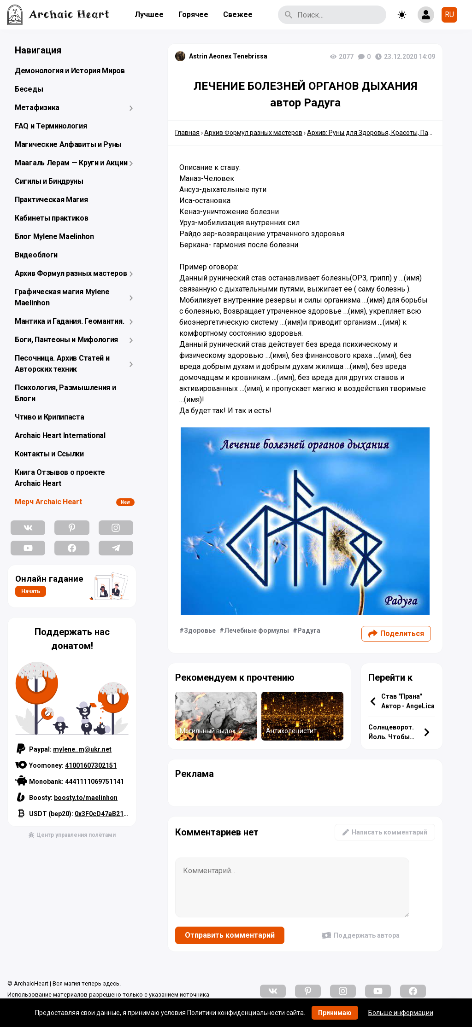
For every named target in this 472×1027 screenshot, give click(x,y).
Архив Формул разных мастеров (71, 273)
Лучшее (149, 14)
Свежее (238, 14)
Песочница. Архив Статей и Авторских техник (62, 363)
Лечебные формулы (256, 630)
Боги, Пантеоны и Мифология (66, 339)
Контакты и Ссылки (49, 453)
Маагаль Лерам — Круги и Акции (71, 162)
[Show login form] (426, 14)
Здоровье (200, 630)
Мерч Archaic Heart (48, 501)
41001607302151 (91, 765)
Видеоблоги (36, 255)
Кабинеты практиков (51, 218)
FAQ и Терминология (51, 126)
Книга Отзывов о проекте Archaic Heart (60, 478)
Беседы (29, 89)
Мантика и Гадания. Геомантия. (69, 321)
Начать (30, 591)
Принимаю (335, 1012)
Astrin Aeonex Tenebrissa (228, 56)
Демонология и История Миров (70, 70)
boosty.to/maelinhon (86, 797)
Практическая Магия (51, 199)
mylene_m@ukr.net (82, 749)
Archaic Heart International (60, 435)
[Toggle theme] (402, 14)
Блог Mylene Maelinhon (54, 236)
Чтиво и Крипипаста (49, 417)
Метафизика (37, 107)
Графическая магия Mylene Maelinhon (62, 297)
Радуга (308, 630)
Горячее (193, 14)
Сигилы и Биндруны (49, 181)
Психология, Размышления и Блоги (65, 393)
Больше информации (400, 1012)
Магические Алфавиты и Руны (68, 144)
